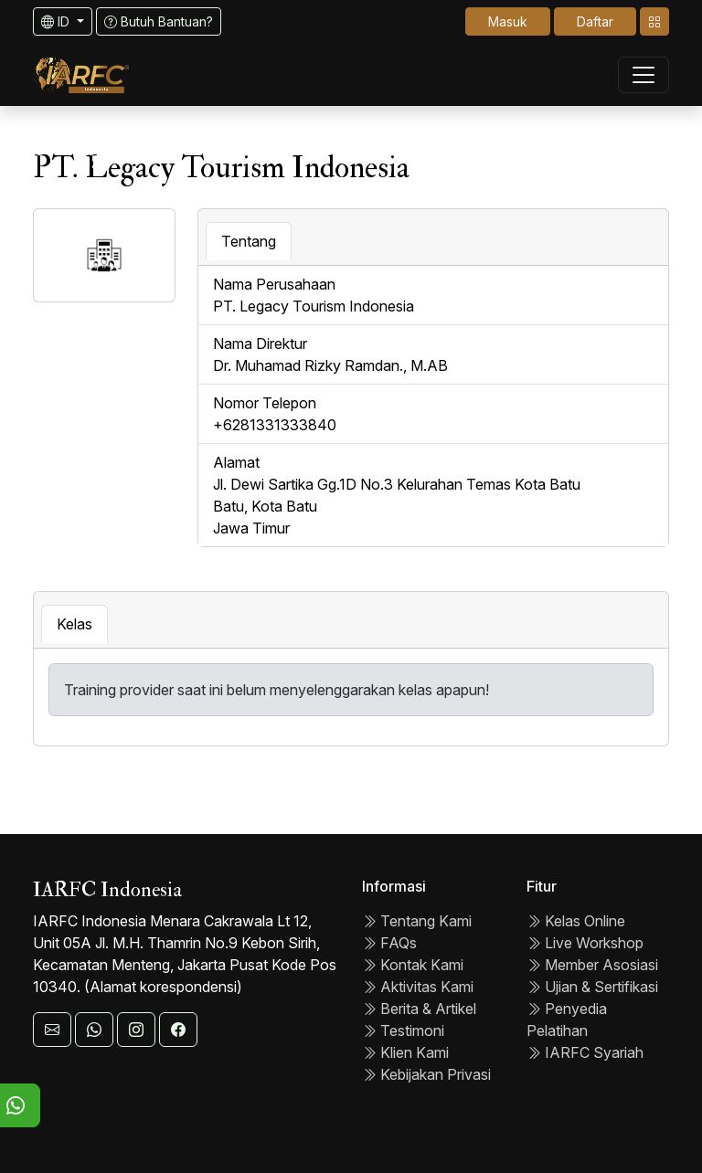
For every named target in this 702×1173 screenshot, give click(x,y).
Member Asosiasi (592, 965)
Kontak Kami (412, 965)
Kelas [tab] (74, 624)
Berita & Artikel (419, 1008)
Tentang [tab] (248, 241)
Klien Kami (405, 1052)
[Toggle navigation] (654, 21)
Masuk (507, 21)
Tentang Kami (417, 921)
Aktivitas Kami (417, 987)
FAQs (389, 943)
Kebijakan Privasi (426, 1074)
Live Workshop (585, 943)
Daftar (595, 21)
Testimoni (403, 1030)
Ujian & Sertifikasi (592, 987)
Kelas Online (575, 921)
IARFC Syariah (585, 1052)
